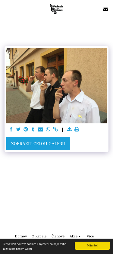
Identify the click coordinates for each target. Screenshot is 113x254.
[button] (7, 9)
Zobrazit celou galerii (38, 143)
